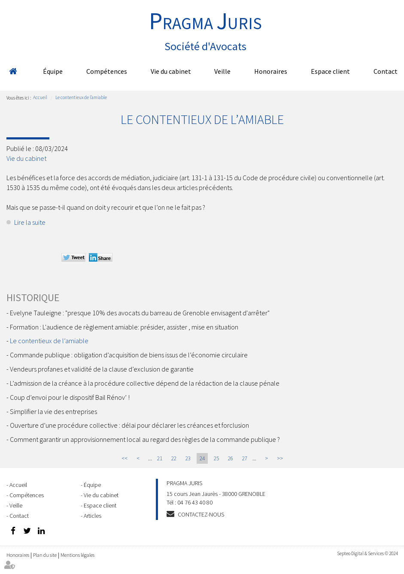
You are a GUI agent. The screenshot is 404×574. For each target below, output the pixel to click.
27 (244, 458)
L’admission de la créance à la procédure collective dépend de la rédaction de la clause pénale (144, 383)
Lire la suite (30, 222)
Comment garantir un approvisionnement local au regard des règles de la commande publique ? (145, 439)
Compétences (106, 71)
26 (230, 458)
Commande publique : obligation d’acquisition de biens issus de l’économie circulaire (129, 354)
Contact (386, 71)
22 (173, 458)
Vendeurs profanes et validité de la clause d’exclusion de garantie (102, 369)
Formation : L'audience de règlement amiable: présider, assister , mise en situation (124, 327)
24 (202, 458)
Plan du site (45, 555)
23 (188, 458)
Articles (92, 516)
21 (159, 458)
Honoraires (270, 71)
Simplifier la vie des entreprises (53, 411)
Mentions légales (77, 555)
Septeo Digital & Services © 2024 (367, 553)
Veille (222, 71)
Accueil (12, 71)
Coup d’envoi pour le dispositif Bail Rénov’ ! (70, 397)
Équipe (53, 71)
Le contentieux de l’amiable (81, 97)
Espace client (330, 71)
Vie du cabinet (171, 71)
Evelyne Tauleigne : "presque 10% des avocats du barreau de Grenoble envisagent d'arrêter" (140, 312)
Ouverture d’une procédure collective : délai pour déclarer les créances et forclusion (129, 425)
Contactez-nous (201, 514)
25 (216, 458)
